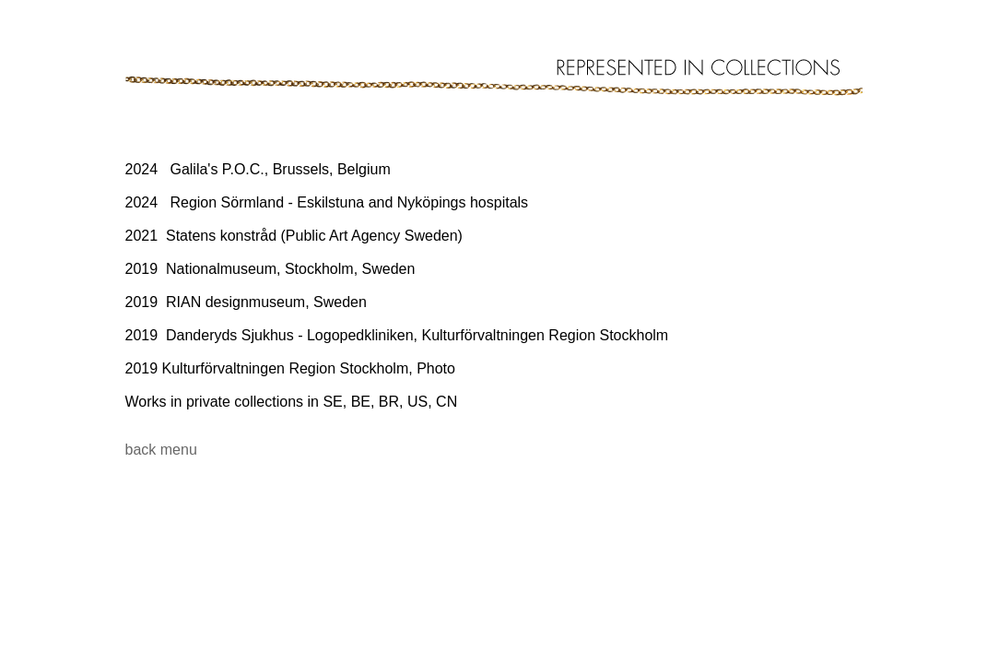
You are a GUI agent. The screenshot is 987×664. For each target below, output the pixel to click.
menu (178, 449)
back (141, 449)
